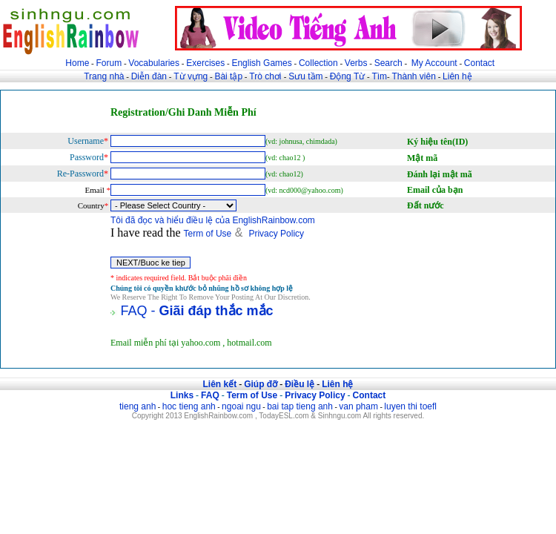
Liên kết (219, 384)
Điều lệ (299, 384)
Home (77, 63)
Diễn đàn (149, 76)
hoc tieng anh (189, 406)
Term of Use (208, 233)
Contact (479, 63)
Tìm (379, 76)
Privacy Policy (276, 233)
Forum (109, 63)
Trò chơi (266, 76)
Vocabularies (153, 63)
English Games (261, 63)
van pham (358, 406)
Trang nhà (104, 76)
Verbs (356, 63)
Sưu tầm (305, 76)
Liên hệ (457, 76)
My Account (434, 63)
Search (388, 63)
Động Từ (347, 76)
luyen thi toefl (410, 406)
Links (182, 395)
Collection (318, 63)
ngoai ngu (241, 406)
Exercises (205, 63)
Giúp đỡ (260, 384)
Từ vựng (190, 76)
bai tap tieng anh (300, 406)
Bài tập (228, 76)
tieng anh (137, 406)
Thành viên (414, 76)
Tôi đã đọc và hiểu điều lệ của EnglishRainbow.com (212, 220)
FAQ (210, 395)
